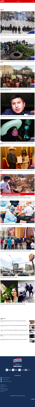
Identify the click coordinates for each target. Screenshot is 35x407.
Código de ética (2, 384)
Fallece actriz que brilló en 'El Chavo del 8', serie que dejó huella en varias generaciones (13, 320)
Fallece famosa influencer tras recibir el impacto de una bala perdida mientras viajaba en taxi (13, 325)
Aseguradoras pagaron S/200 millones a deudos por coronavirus (11, 224)
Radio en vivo (2, 391)
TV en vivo (2, 387)
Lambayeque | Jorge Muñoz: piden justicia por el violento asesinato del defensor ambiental (15, 197)
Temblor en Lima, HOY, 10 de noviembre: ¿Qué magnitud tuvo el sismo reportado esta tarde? (13, 330)
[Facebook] (14, 366)
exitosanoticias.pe (5, 379)
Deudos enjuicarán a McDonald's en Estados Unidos (9, 277)
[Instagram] (18, 366)
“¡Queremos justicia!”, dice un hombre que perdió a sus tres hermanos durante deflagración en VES (17, 116)
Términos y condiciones (4, 388)
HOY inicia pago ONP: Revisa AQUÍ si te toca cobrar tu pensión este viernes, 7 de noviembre (13, 339)
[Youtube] (16, 366)
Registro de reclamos (3, 386)
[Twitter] (15, 366)
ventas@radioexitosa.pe (6, 377)
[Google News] (19, 366)
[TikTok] (21, 366)
